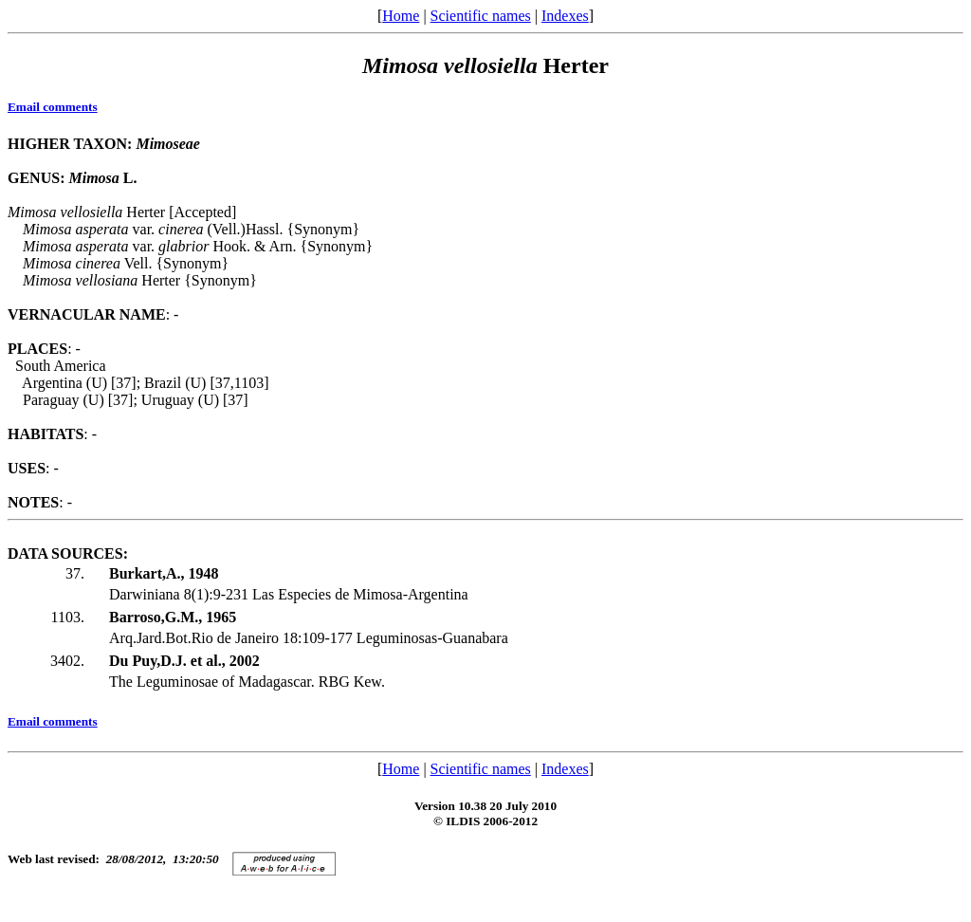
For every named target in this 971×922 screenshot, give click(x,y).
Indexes (565, 16)
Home (400, 16)
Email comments (53, 107)
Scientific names (481, 16)
